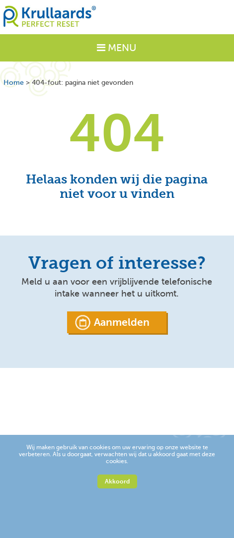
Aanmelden (122, 322)
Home (13, 82)
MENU (117, 48)
